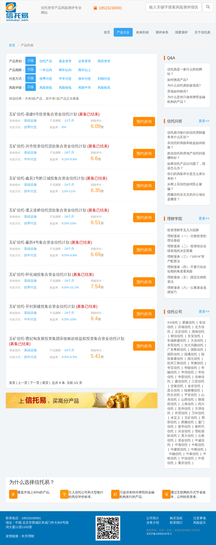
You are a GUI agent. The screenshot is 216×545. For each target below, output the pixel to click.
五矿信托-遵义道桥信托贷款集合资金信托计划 (47, 210)
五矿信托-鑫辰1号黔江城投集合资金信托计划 (47, 178)
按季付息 (45, 78)
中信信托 (187, 458)
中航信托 (198, 444)
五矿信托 (191, 417)
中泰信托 (192, 454)
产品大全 (123, 32)
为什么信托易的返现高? (184, 85)
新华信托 (184, 426)
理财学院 (174, 219)
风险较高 (104, 87)
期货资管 (104, 61)
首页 (107, 32)
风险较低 (65, 87)
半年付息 (65, 78)
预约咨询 (144, 121)
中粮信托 (197, 449)
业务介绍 (152, 522)
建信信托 (181, 381)
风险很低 (45, 87)
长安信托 (194, 336)
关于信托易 (202, 32)
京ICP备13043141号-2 (159, 533)
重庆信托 (184, 463)
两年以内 (65, 70)
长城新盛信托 (176, 340)
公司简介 (152, 518)
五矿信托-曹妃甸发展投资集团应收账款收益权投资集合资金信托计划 (66, 338)
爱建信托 (188, 322)
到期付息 (104, 78)
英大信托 (187, 435)
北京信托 (181, 331)
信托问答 (174, 121)
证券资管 (84, 61)
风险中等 (84, 87)
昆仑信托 (173, 390)
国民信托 (173, 354)
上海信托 (187, 404)
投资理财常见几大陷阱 (183, 230)
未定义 (175, 417)
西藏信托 (187, 422)
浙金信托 (184, 440)
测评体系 (162, 32)
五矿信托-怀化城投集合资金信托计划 (40, 274)
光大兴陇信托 (193, 345)
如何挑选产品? (177, 79)
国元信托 (194, 358)
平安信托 (190, 395)
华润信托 (187, 372)
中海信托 (181, 444)
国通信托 (190, 354)
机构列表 (142, 32)
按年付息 (84, 78)
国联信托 (197, 349)
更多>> (204, 121)
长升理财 (28, 536)
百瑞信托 (184, 327)
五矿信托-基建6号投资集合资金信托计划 (43, 114)
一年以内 (45, 70)
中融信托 (175, 454)
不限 (30, 60)
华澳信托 (197, 363)
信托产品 (45, 61)
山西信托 (187, 399)
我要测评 (181, 32)
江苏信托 (198, 381)
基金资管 (65, 61)
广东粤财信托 (176, 349)
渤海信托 (198, 331)
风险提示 (199, 522)
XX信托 (172, 322)
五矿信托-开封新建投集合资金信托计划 (42, 306)
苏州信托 (184, 408)
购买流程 (176, 518)
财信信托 (177, 336)
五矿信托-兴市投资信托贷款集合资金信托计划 (47, 146)
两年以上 (84, 70)
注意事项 (199, 518)
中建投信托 (178, 449)
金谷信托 (194, 386)
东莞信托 (173, 345)
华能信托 (190, 367)
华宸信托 (184, 377)
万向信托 (198, 413)
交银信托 (177, 386)
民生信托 (173, 395)
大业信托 (197, 340)
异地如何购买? (177, 91)
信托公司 (174, 312)
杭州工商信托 (176, 363)
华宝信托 (173, 367)
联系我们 (176, 522)
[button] (144, 121)
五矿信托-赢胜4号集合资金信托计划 (39, 242)
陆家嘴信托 (192, 390)
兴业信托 (184, 431)
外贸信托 (181, 413)
